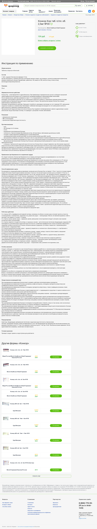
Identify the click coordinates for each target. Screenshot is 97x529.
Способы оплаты (6, 506)
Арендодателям (57, 506)
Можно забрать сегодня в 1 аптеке (49, 40)
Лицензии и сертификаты (34, 510)
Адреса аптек (31, 11)
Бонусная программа (57, 11)
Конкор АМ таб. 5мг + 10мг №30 (19, 403)
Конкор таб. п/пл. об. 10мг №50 (19, 364)
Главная (25, 11)
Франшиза (55, 502)
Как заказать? (42, 11)
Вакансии (71, 11)
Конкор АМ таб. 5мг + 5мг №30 (19, 448)
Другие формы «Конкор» (45, 30)
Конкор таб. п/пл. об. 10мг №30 (19, 350)
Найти (78, 5)
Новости (30, 508)
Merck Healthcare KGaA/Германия (17, 371)
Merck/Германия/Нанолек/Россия (17, 470)
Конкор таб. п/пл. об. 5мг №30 (19, 379)
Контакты (79, 11)
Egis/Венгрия (17, 410)
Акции (51, 11)
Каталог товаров (8, 11)
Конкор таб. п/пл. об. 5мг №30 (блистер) (22, 463)
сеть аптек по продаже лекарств (26, 526)
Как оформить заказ (7, 502)
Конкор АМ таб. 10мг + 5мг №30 (19, 418)
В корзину (56, 357)
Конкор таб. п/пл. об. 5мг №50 (19, 391)
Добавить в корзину (47, 48)
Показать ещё (36, 476)
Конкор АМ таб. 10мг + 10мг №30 (20, 433)
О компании (31, 502)
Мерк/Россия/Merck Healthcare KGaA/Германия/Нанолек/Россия (16, 356)
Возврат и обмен (6, 504)
